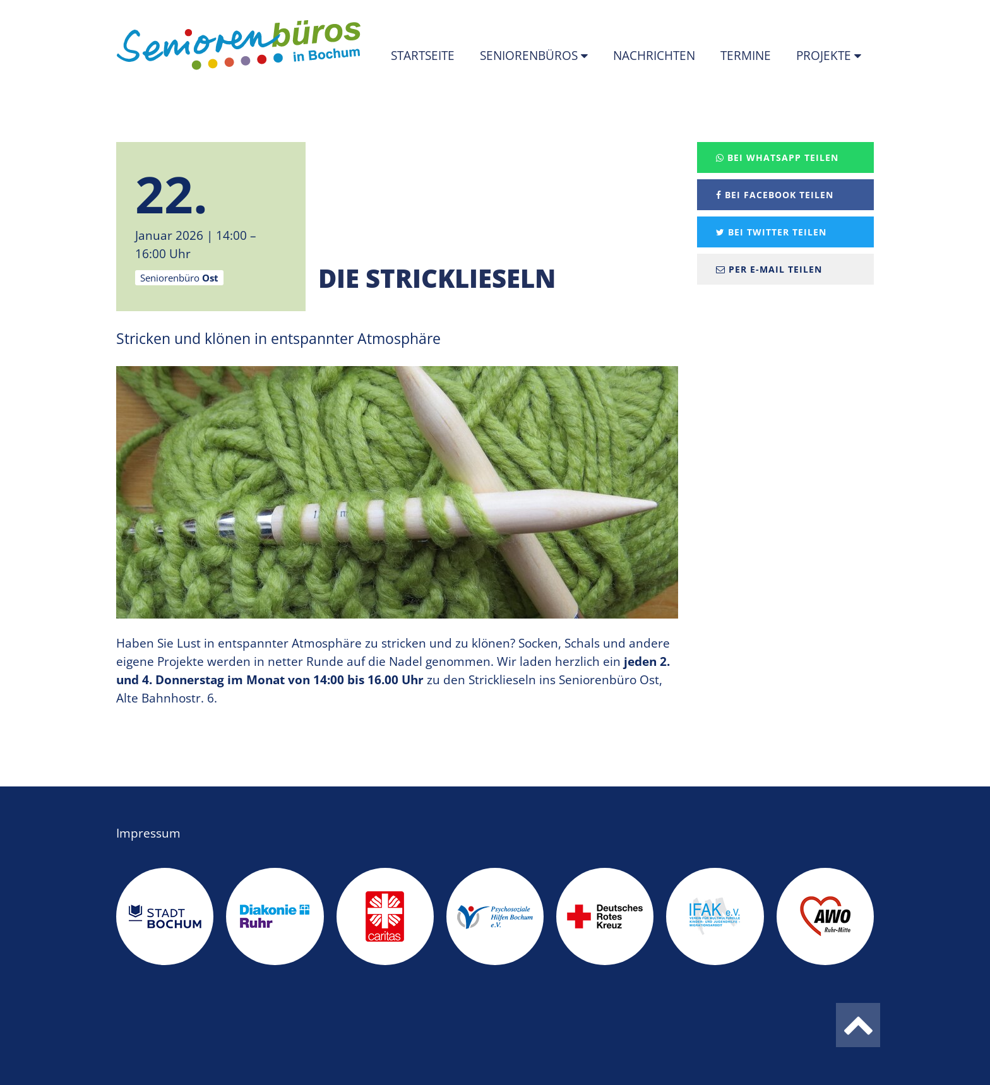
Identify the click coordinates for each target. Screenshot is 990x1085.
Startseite (423, 55)
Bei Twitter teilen (771, 232)
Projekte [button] (825, 55)
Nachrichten (654, 55)
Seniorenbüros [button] (530, 55)
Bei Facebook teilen (774, 195)
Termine (745, 55)
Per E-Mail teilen (769, 269)
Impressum (148, 833)
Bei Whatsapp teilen (777, 157)
